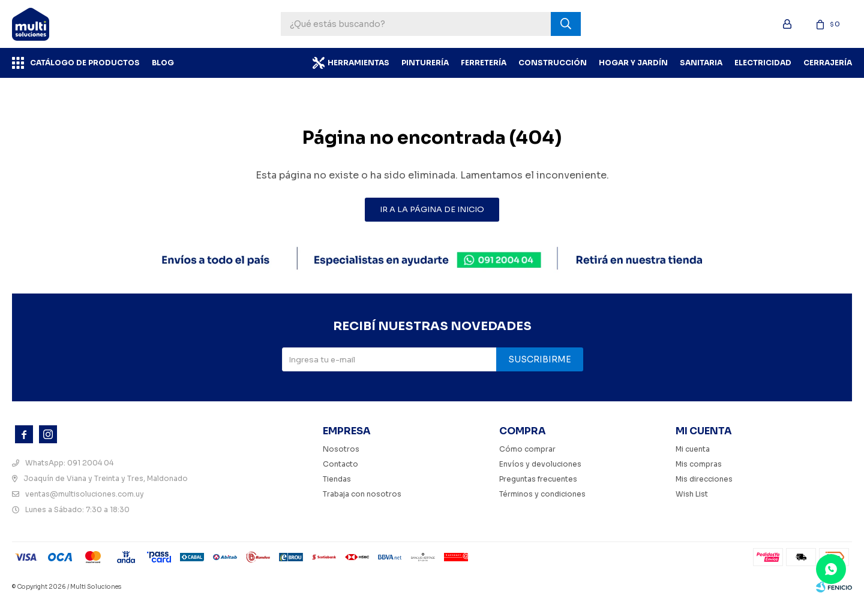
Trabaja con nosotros (362, 493)
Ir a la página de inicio (432, 209)
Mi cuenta (693, 448)
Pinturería (425, 62)
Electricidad (762, 62)
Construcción (552, 62)
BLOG (163, 62)
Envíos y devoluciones (540, 463)
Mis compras (699, 463)
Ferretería (483, 62)
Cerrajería (827, 62)
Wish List (692, 493)
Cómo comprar (527, 448)
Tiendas (337, 478)
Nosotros (341, 448)
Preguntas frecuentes (538, 478)
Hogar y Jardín (633, 62)
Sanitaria (701, 62)
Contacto (340, 463)
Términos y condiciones (542, 493)
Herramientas (358, 62)
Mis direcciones (704, 478)
